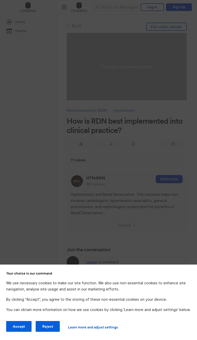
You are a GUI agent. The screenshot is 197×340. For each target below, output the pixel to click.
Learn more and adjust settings (93, 327)
